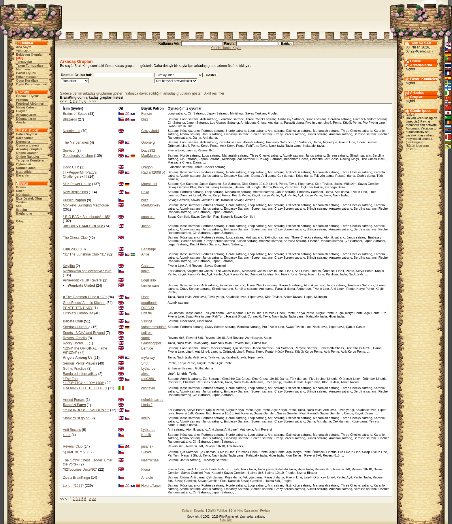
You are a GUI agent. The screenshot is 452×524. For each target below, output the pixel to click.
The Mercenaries (76, 142)
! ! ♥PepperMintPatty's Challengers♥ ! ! (80, 174)
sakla (410, 114)
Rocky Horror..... (75, 343)
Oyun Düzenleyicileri (31, 84)
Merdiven (23, 69)
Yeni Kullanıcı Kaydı (226, 48)
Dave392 (148, 151)
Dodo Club (71, 167)
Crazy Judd (150, 131)
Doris (145, 297)
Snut (144, 363)
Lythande (148, 369)
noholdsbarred (152, 400)
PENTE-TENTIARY (78, 308)
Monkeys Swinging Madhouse (86, 205)
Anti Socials (72, 430)
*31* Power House (77, 184)
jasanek (147, 446)
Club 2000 (71, 249)
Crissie (146, 313)
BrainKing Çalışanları (244, 510)
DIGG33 (147, 308)
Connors (147, 266)
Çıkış (20, 221)
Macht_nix (149, 184)
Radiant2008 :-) (153, 172)
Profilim (22, 100)
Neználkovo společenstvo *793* (87, 271)
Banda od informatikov (80, 374)
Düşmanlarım (26, 118)
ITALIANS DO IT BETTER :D (85, 388)
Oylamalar (23, 164)
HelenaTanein (151, 486)
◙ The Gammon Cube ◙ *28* (85, 297)
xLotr (67, 435)
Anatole (147, 478)
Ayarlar (21, 122)
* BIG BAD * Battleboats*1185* (86, 217)
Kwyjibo (69, 266)
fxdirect (146, 333)
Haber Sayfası (26, 134)
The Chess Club (75, 238)
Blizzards (70, 119)
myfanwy (148, 358)
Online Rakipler (27, 156)
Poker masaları (27, 76)
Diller (20, 191)
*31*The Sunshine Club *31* (84, 254)
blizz (144, 119)
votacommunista (153, 327)
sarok (145, 338)
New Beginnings (75, 192)
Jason (145, 226)
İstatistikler (24, 171)
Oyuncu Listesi (27, 145)
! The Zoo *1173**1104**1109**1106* (83, 381)
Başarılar (23, 175)
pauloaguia (414, 142)
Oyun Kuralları (27, 80)
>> (94, 101)
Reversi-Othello (75, 338)
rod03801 (148, 379)
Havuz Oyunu (26, 73)
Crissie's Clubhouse (78, 313)
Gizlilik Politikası (218, 510)
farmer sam (150, 285)
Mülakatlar (24, 194)
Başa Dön (226, 519)
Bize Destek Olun (29, 198)
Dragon (146, 167)
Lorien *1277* (73, 486)
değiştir (426, 51)
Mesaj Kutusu (26, 107)
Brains (21, 187)
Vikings (146, 321)
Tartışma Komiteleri (31, 160)
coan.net (148, 217)
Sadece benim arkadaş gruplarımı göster (91, 93)
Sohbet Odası (26, 168)
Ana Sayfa (23, 47)
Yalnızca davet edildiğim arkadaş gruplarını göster (163, 93)
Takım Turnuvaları (29, 65)
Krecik (146, 435)
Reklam (265, 510)
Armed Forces (73, 400)
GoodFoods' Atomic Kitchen (84, 303)
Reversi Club (73, 446)
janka (145, 271)
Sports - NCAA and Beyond (84, 333)
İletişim (21, 209)
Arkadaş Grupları (29, 149)
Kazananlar (24, 138)
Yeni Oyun (24, 50)
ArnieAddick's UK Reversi (82, 280)
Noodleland (71, 131)
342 (19, 58)
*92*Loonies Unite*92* (80, 469)
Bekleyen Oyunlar (29, 54)
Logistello (148, 280)
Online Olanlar (27, 153)
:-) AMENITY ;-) (74, 452)
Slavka (146, 452)
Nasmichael (150, 460)
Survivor (69, 151)
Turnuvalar (24, 61)
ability (145, 418)
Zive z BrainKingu (76, 478)
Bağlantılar (24, 213)
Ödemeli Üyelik (27, 96)
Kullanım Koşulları (194, 510)
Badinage (148, 249)
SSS (19, 206)
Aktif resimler (214, 93)
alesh (145, 374)
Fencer (146, 114)
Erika (145, 192)
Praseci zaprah (74, 200)
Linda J (146, 405)
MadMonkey (150, 156)
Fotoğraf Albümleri (30, 103)
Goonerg (148, 142)
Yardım (21, 202)
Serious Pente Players (80, 363)
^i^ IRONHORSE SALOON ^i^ (86, 410)
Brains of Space (75, 114)
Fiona (145, 469)
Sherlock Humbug (76, 327)
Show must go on (76, 418)
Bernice (147, 348)
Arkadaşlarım (26, 115)
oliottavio (148, 388)
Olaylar (21, 111)
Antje (145, 254)
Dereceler (23, 141)
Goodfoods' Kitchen (78, 156)
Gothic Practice (74, 369)
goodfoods (149, 303)
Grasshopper (151, 343)
